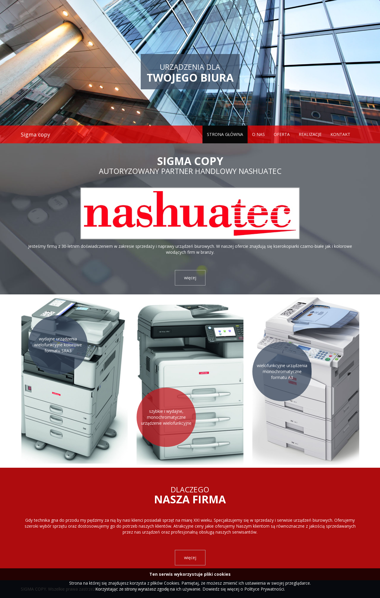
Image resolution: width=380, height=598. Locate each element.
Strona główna (225, 134)
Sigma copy (35, 134)
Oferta (282, 134)
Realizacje (310, 134)
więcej (190, 277)
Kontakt (340, 134)
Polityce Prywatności (264, 589)
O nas (258, 134)
